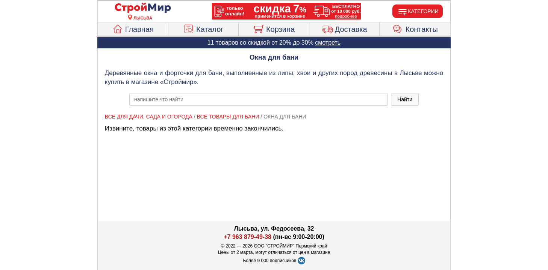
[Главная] (142, 8)
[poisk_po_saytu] (258, 99)
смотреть (328, 42)
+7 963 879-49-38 (247, 237)
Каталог (203, 28)
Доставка (344, 28)
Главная (133, 28)
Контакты (415, 28)
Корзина (274, 28)
